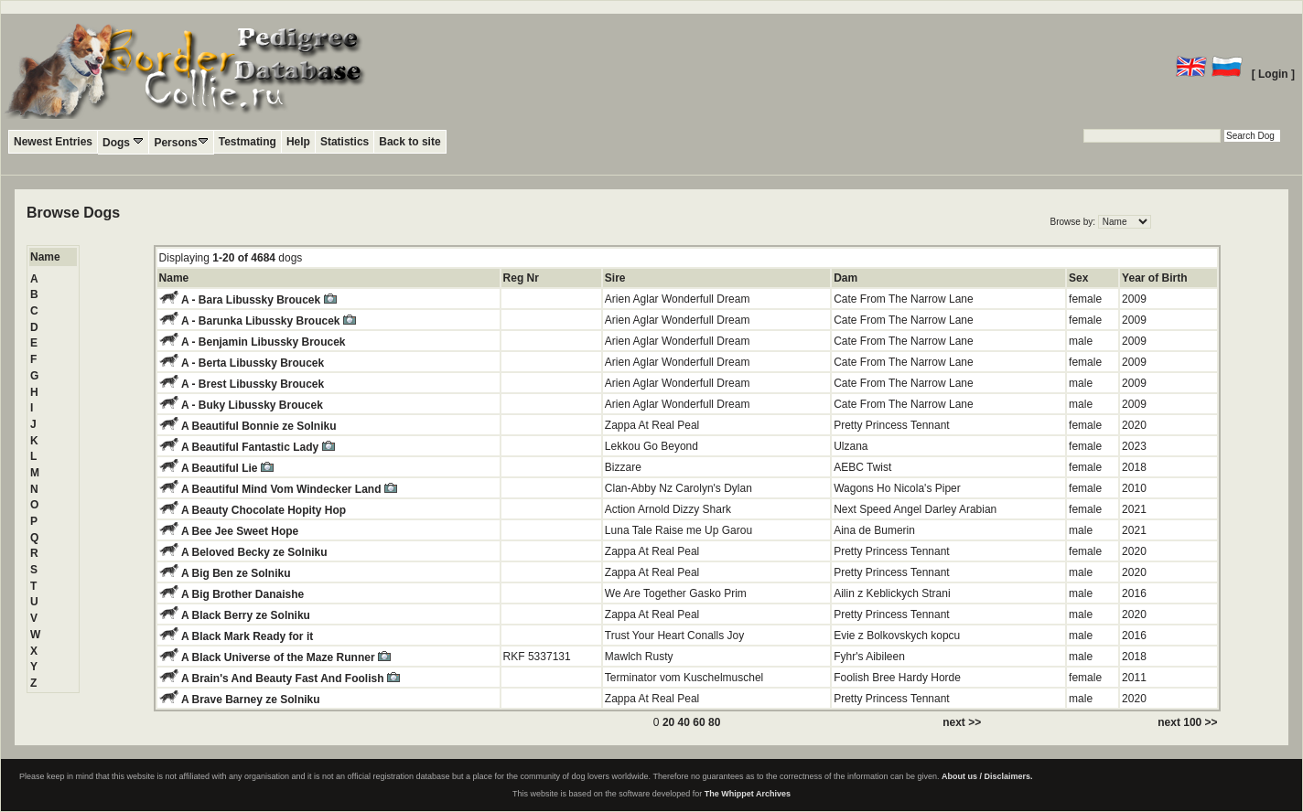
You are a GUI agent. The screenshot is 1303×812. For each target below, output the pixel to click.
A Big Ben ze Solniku (236, 573)
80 (714, 722)
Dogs (123, 142)
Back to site (409, 141)
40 (684, 722)
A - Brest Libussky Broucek (252, 384)
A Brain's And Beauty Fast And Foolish (290, 678)
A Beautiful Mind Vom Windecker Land (289, 489)
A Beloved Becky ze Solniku (254, 552)
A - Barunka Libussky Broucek (268, 321)
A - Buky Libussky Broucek (252, 405)
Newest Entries (53, 141)
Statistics (344, 141)
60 (699, 722)
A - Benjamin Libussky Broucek (263, 342)
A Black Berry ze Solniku (245, 615)
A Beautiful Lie (227, 468)
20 (668, 722)
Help (298, 141)
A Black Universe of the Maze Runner (286, 657)
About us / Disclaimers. (987, 776)
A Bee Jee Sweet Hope (239, 531)
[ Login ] (1273, 74)
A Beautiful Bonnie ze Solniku (259, 426)
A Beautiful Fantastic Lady (258, 447)
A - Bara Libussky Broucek (259, 300)
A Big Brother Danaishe (242, 594)
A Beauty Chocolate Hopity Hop (263, 510)
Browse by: (1074, 222)
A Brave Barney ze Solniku (250, 699)
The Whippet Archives (748, 793)
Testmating (247, 141)
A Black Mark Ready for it (247, 636)
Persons (181, 142)
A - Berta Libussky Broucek (252, 363)
